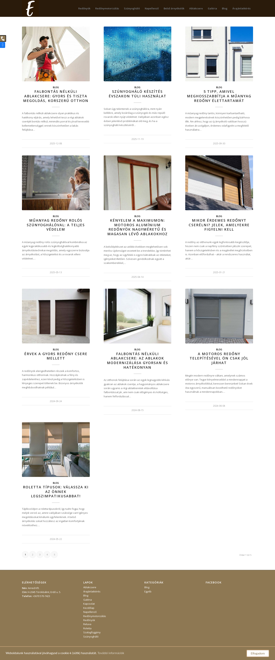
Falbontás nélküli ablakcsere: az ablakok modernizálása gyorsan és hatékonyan (137, 360)
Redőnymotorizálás (94, 616)
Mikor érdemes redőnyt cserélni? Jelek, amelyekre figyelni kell (219, 225)
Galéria (87, 599)
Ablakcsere (89, 587)
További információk (111, 653)
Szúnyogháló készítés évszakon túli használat (137, 93)
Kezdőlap (88, 608)
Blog (56, 87)
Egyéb (147, 591)
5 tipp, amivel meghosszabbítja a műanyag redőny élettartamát (219, 96)
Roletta (87, 628)
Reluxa (87, 624)
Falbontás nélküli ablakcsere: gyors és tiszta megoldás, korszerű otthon (55, 96)
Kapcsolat (89, 603)
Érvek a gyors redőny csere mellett (55, 356)
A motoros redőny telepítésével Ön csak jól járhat (219, 358)
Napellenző (90, 612)
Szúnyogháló (91, 636)
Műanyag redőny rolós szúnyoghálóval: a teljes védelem (56, 225)
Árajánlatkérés (91, 591)
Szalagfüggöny (92, 632)
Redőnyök (89, 620)
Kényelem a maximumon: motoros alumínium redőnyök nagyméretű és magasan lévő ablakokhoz (137, 227)
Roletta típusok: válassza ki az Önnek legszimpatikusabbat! (56, 491)
